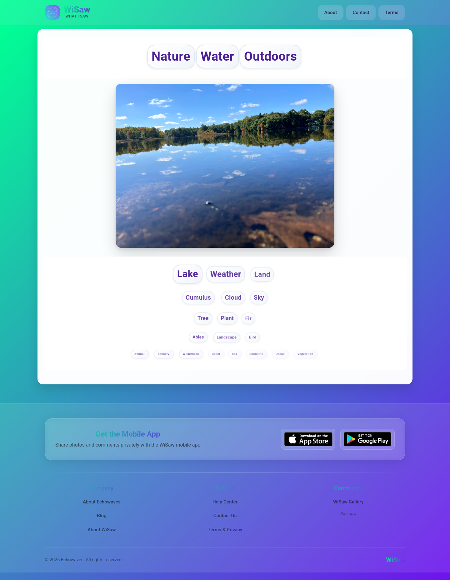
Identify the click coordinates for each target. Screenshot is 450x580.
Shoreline (256, 354)
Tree (203, 318)
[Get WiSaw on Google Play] (367, 439)
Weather (225, 274)
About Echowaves (102, 502)
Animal (140, 354)
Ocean (281, 354)
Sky (259, 297)
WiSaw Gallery (348, 502)
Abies (198, 337)
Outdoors (270, 56)
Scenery (164, 354)
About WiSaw (102, 529)
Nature (171, 56)
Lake (187, 273)
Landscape (227, 337)
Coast (216, 354)
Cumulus (198, 297)
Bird (252, 337)
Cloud (233, 297)
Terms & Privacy (225, 529)
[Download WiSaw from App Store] (308, 439)
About (330, 12)
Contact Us (225, 516)
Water (217, 56)
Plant (227, 318)
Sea (235, 354)
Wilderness (191, 354)
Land (262, 274)
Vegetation (305, 354)
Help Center (225, 502)
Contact (360, 12)
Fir (248, 318)
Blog (102, 516)
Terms (391, 12)
